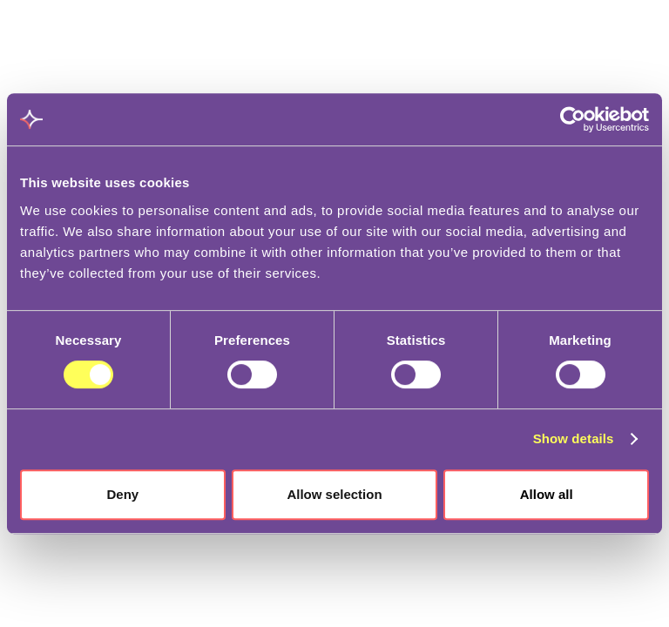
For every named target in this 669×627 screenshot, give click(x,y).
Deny (122, 494)
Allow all (546, 494)
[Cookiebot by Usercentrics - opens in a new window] (573, 119)
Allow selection (334, 494)
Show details (573, 438)
